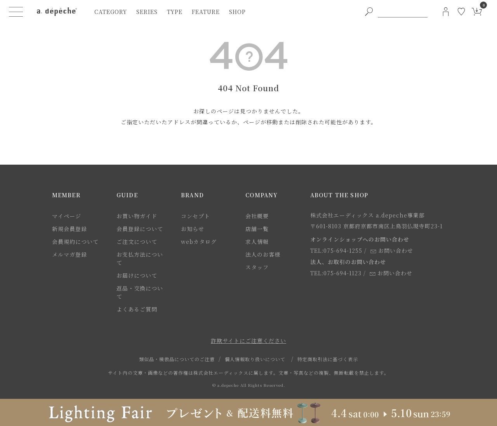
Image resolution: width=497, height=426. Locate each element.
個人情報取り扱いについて (255, 359)
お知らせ (192, 229)
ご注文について (136, 241)
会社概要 (257, 216)
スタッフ (257, 267)
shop (237, 12)
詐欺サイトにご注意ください (248, 340)
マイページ (66, 216)
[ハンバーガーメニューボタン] (15, 11)
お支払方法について (139, 258)
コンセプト (195, 216)
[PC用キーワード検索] (402, 11)
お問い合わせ (391, 250)
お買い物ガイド (136, 216)
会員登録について (139, 229)
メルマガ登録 (69, 254)
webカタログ (199, 241)
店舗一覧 (257, 229)
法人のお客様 (262, 254)
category (110, 12)
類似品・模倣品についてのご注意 (177, 359)
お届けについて (136, 275)
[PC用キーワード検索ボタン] (368, 11)
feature (206, 12)
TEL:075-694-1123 (335, 273)
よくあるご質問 (136, 309)
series (147, 12)
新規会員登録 (69, 229)
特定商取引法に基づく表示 (327, 359)
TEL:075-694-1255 (336, 250)
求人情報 (257, 241)
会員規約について (75, 241)
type (174, 12)
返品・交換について (139, 292)
